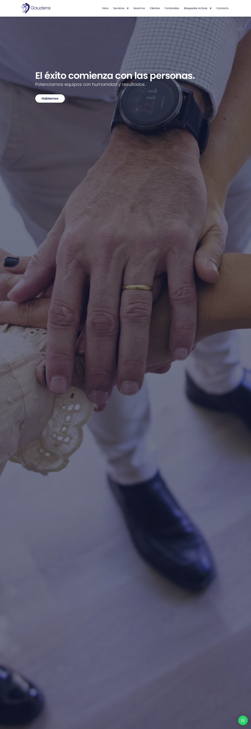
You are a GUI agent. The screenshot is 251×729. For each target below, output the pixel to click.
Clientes (155, 8)
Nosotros (139, 8)
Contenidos (172, 8)
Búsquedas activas (195, 8)
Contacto (222, 8)
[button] (243, 720)
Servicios (118, 8)
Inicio (105, 8)
